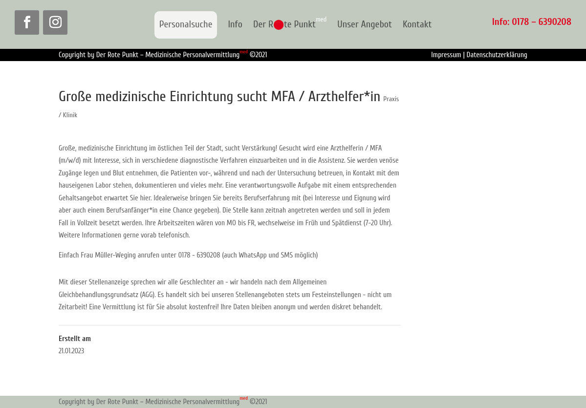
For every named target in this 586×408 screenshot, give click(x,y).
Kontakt (417, 25)
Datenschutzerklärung (497, 55)
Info (235, 25)
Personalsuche (186, 24)
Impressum (446, 55)
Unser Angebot (364, 25)
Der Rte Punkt (289, 25)
